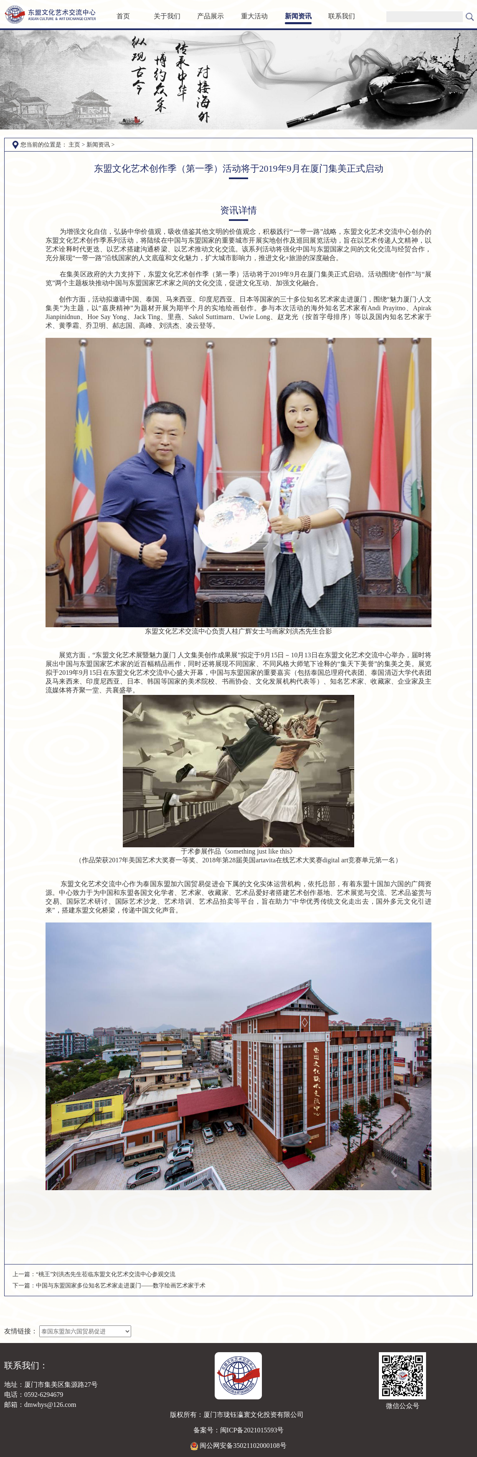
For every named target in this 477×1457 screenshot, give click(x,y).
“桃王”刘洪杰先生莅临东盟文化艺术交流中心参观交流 (105, 1274)
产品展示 (210, 16)
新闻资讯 (298, 16)
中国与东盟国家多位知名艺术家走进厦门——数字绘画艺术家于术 (121, 1285)
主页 (74, 145)
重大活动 (254, 16)
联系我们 (341, 16)
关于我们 (167, 16)
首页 (123, 16)
